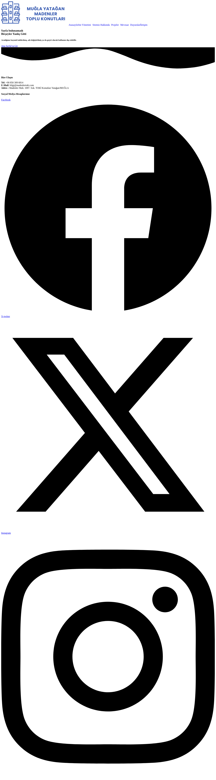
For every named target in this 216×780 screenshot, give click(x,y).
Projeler (115, 25)
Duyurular (135, 25)
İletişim (143, 25)
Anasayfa (73, 25)
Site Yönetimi (84, 25)
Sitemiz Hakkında (101, 25)
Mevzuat (124, 25)
